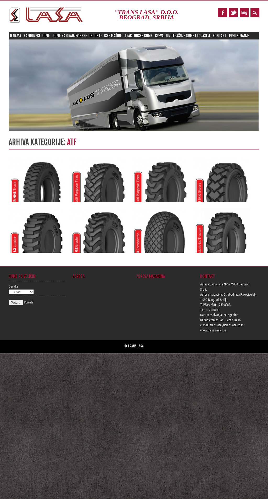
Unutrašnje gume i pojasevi (188, 35)
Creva (159, 35)
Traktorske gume (138, 35)
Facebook (222, 12)
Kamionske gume (37, 35)
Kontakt (219, 35)
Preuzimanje (239, 35)
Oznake (13, 286)
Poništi (28, 302)
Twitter (233, 12)
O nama (15, 35)
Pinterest (244, 12)
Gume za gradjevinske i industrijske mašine (87, 35)
